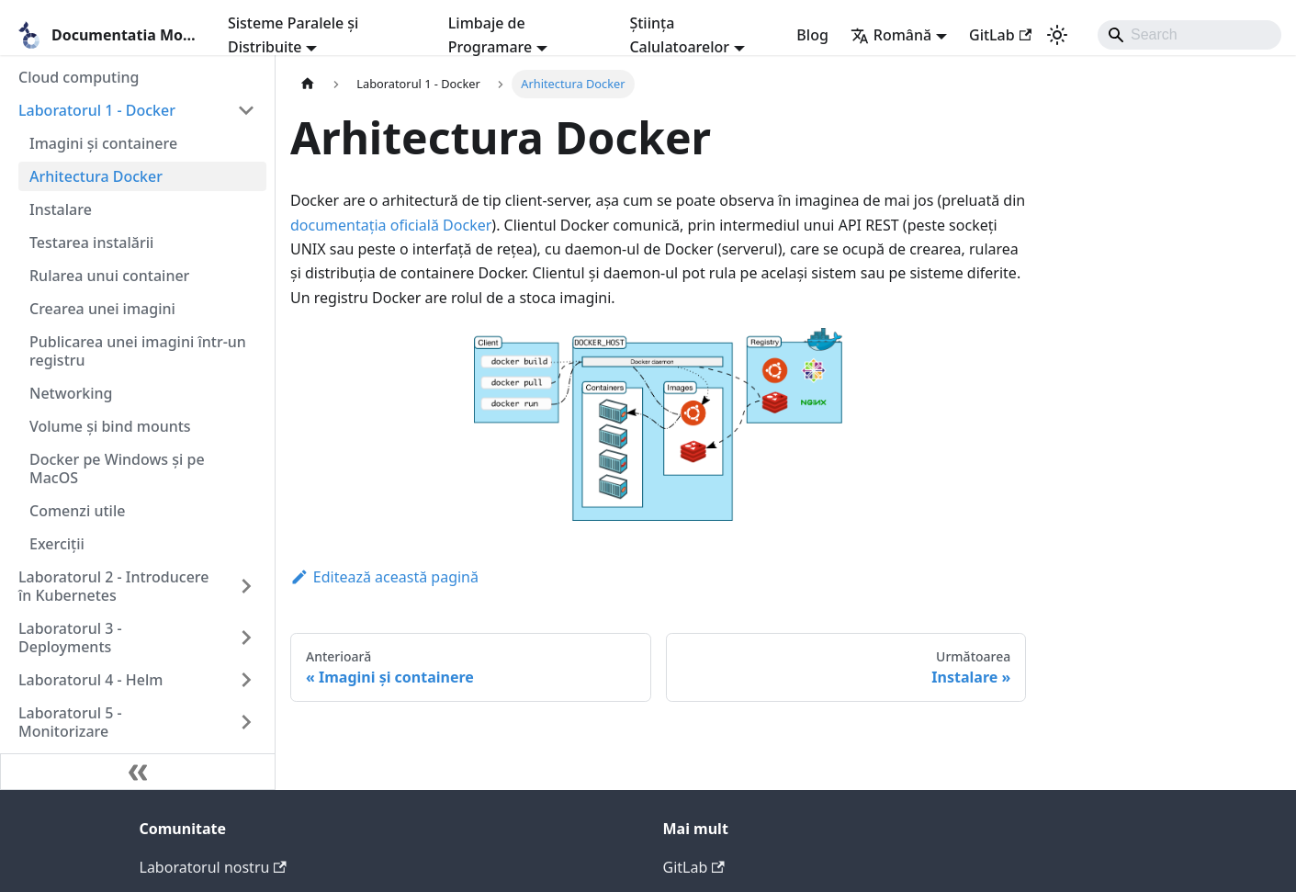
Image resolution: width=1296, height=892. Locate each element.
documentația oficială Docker (390, 225)
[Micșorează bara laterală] (138, 771)
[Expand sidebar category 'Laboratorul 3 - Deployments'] (246, 637)
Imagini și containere (103, 143)
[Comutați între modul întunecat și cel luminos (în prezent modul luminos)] (1057, 35)
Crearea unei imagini (102, 309)
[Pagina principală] (307, 84)
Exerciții (57, 544)
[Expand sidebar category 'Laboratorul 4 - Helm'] (246, 679)
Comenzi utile (77, 511)
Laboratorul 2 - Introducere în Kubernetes (113, 586)
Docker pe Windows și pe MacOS (117, 468)
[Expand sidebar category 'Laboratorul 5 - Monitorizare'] (246, 722)
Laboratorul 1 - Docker (96, 110)
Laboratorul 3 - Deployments (70, 637)
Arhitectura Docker (96, 176)
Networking (70, 393)
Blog (812, 35)
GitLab (1000, 35)
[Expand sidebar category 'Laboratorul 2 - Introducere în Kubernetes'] (246, 586)
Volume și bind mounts (110, 426)
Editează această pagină (384, 577)
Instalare (60, 209)
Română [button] (891, 35)
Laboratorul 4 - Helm (90, 680)
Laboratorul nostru (213, 867)
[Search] (1189, 35)
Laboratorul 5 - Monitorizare (70, 722)
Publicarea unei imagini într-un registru (137, 351)
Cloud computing (79, 77)
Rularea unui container (109, 275)
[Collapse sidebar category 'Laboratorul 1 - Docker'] (246, 110)
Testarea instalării (91, 242)
